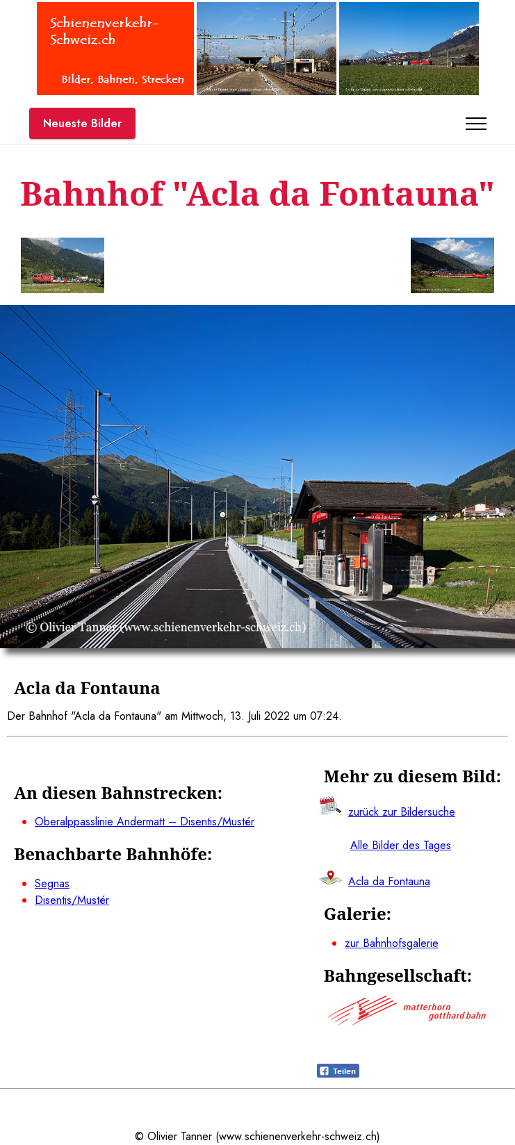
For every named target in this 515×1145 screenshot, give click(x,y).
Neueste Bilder (82, 123)
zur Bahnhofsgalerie (392, 943)
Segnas (52, 883)
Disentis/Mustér (72, 900)
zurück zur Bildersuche (401, 812)
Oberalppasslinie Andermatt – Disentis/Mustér (144, 822)
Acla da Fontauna (389, 881)
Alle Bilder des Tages (400, 845)
